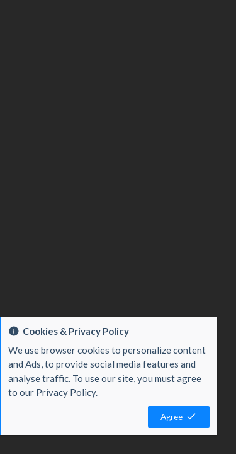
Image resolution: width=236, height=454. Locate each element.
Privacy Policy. (67, 392)
